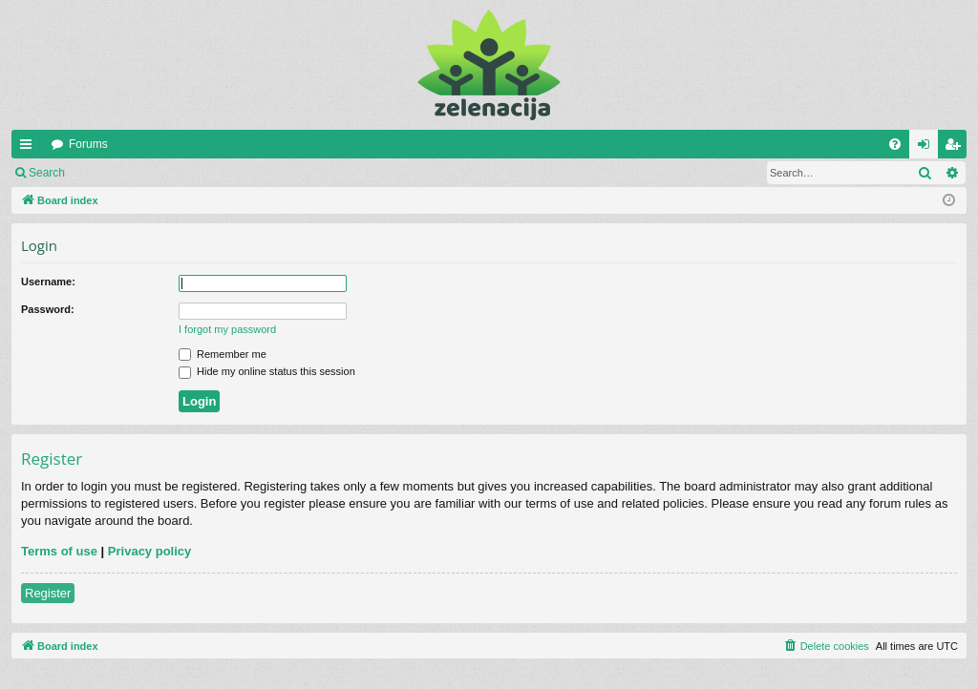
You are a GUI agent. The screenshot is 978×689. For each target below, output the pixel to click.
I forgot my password (227, 329)
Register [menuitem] (956, 147)
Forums (88, 144)
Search (47, 172)
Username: (48, 281)
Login (106, 172)
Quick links (29, 147)
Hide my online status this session (267, 371)
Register (170, 172)
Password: (47, 309)
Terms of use (59, 551)
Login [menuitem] (928, 147)
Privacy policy (149, 551)
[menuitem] (895, 144)
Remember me (222, 354)
